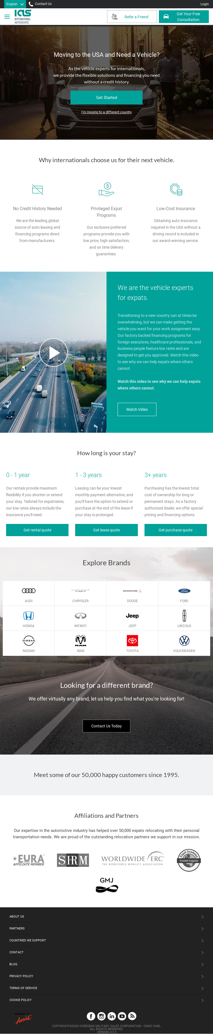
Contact (16, 952)
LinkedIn (111, 1016)
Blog (13, 964)
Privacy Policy (21, 976)
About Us (16, 916)
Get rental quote (37, 530)
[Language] (15, 4)
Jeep (132, 626)
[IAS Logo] (23, 17)
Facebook (91, 1016)
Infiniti (80, 626)
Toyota (132, 651)
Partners (17, 928)
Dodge (132, 601)
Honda (28, 626)
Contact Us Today (106, 726)
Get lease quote (106, 530)
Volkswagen (184, 651)
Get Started (106, 97)
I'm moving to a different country (106, 112)
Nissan (29, 651)
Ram (80, 651)
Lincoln (184, 626)
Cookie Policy (20, 1000)
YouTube (122, 1016)
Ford (184, 601)
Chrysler (80, 601)
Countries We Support (27, 940)
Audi (28, 601)
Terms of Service (23, 988)
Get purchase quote (175, 530)
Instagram (101, 1016)
